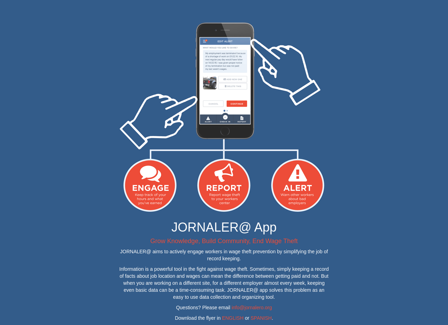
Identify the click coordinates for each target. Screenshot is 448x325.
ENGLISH (232, 318)
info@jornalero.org (252, 307)
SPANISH (261, 318)
